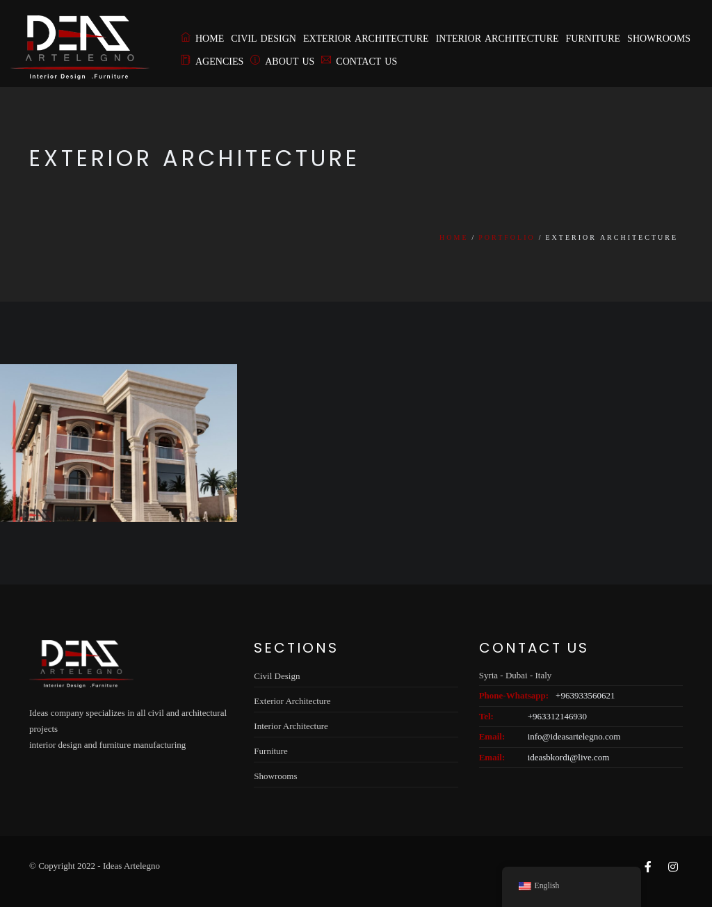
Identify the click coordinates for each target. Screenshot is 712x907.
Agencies (212, 61)
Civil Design (263, 38)
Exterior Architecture (366, 38)
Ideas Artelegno (131, 865)
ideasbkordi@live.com (569, 757)
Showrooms (658, 38)
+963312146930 (557, 716)
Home (202, 38)
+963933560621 (585, 695)
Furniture (593, 38)
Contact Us (359, 61)
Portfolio (506, 237)
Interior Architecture (497, 38)
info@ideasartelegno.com (574, 736)
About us (282, 61)
